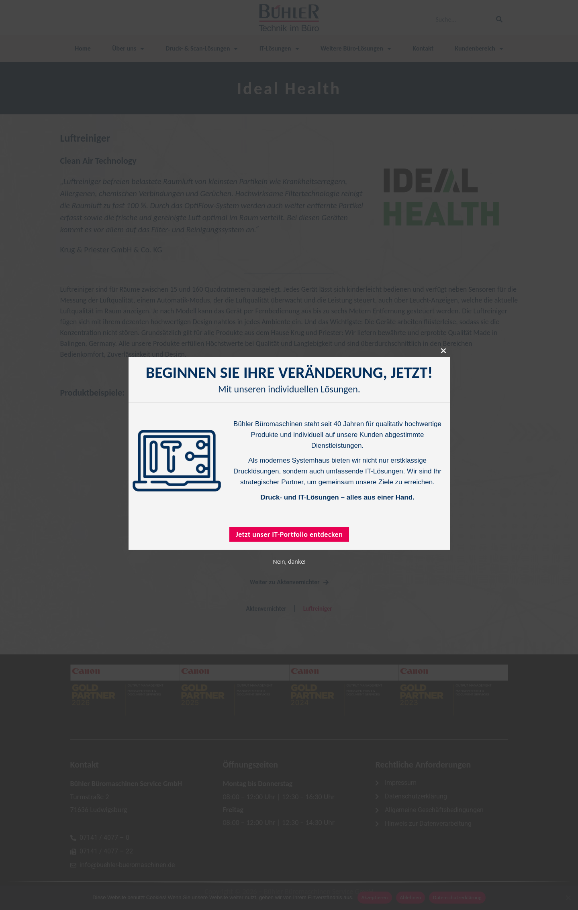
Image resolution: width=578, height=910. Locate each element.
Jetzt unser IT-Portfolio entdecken (289, 534)
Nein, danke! (289, 561)
